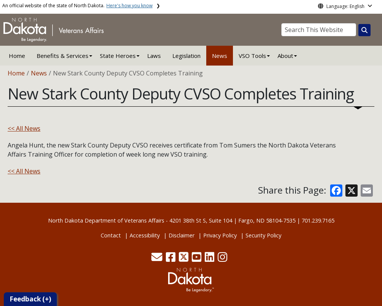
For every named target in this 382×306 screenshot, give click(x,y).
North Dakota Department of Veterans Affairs (106, 220)
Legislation (186, 55)
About (285, 55)
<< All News (24, 128)
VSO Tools (252, 55)
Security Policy (263, 235)
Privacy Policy (220, 235)
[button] (157, 259)
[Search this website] (364, 30)
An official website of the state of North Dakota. (77, 5)
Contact (111, 235)
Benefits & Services (62, 55)
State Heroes (118, 55)
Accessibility (145, 235)
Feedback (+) (30, 299)
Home (17, 55)
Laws (154, 55)
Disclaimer (181, 235)
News (219, 55)
